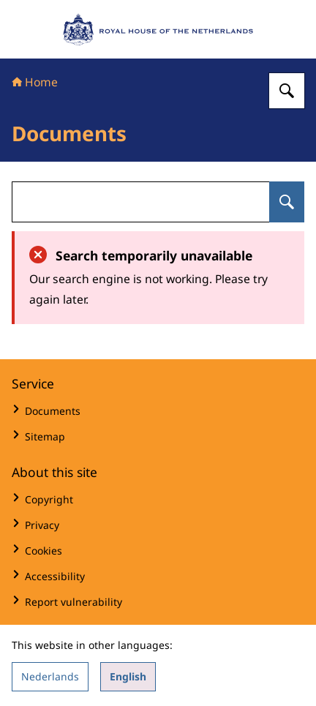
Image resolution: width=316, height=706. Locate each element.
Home (35, 82)
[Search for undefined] (286, 201)
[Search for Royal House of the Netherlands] (286, 90)
